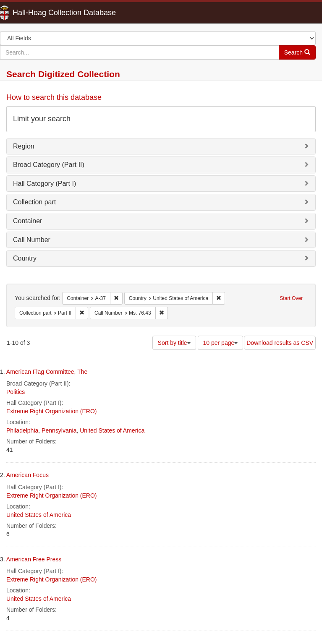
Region (23, 146)
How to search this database (54, 97)
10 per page (220, 342)
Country (25, 258)
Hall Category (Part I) (44, 183)
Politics (15, 392)
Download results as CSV (279, 342)
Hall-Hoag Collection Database (38, 12)
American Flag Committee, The (46, 371)
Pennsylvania (59, 430)
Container (27, 220)
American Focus (27, 475)
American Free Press (33, 559)
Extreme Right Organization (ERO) (51, 411)
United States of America (112, 430)
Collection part (34, 202)
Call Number (31, 239)
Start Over (291, 298)
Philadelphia (22, 430)
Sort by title (174, 342)
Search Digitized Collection (63, 74)
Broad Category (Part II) (48, 164)
